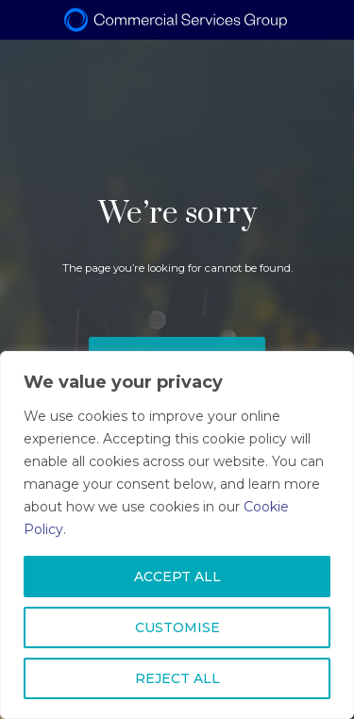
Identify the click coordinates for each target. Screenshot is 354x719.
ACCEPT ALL (177, 576)
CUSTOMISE (177, 627)
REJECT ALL (177, 678)
